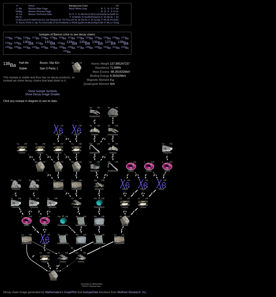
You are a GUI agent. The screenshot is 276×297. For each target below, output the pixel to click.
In (102, 17)
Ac (23, 22)
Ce (26, 19)
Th (26, 22)
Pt (92, 19)
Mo (79, 17)
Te (111, 17)
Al (102, 11)
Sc (70, 14)
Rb (17, 17)
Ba (20, 19)
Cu (95, 14)
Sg (79, 22)
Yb (67, 19)
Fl (105, 22)
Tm (63, 19)
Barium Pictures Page (39, 11)
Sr (20, 17)
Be (20, 8)
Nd (33, 19)
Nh (101, 22)
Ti (73, 14)
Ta (76, 19)
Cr (79, 14)
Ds (92, 22)
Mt (89, 22)
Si (105, 11)
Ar (117, 11)
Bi (108, 19)
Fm (60, 22)
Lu (70, 19)
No (67, 22)
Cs (17, 19)
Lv (111, 22)
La (23, 19)
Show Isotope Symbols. (43, 91)
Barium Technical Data (40, 14)
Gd (47, 19)
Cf (54, 22)
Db (75, 22)
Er (60, 19)
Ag (95, 17)
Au (95, 19)
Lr (70, 22)
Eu (43, 19)
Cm (47, 22)
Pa (29, 22)
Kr (117, 14)
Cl (114, 11)
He (117, 5)
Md (64, 22)
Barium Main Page (38, 8)
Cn (98, 22)
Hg (98, 19)
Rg (95, 22)
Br (114, 14)
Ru (85, 17)
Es (57, 22)
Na (17, 11)
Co (89, 14)
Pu (40, 22)
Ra (20, 22)
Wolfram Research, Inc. (132, 292)
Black (72, 8)
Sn (105, 17)
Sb (108, 17)
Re (82, 19)
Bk (50, 22)
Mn (82, 14)
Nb (75, 17)
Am (44, 22)
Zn (98, 14)
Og (117, 22)
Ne (117, 8)
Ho (56, 19)
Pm (36, 19)
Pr (30, 19)
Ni (92, 14)
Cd (98, 17)
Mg (20, 11)
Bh (82, 22)
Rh (89, 17)
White (78, 8)
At (114, 19)
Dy (53, 19)
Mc (108, 22)
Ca (20, 14)
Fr (17, 22)
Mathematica (53, 292)
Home (31, 5)
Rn (117, 19)
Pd (92, 17)
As (108, 14)
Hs (85, 22)
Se (111, 14)
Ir (89, 19)
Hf (73, 19)
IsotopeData (90, 292)
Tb (50, 19)
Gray (84, 8)
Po (111, 19)
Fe (85, 14)
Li (17, 8)
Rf (73, 22)
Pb (105, 19)
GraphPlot (70, 292)
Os (85, 19)
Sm (40, 19)
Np (36, 22)
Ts (114, 22)
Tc (82, 17)
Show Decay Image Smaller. (43, 94)
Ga (101, 14)
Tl (102, 19)
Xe (117, 17)
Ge (105, 14)
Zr (73, 17)
